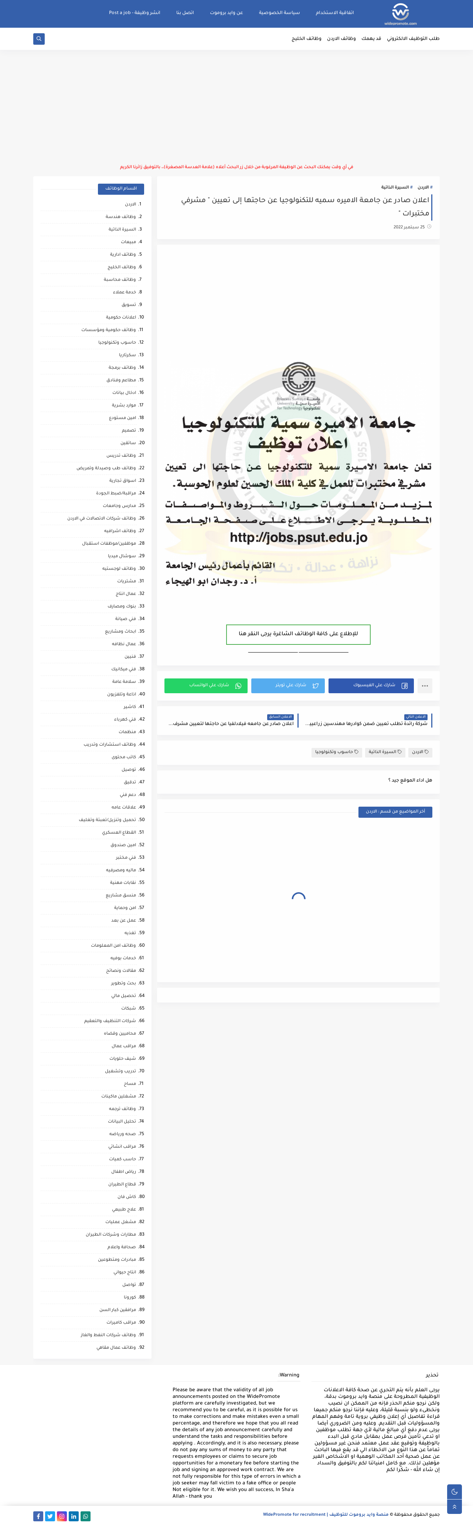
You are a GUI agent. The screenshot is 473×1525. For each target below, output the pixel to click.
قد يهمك (371, 39)
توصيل (129, 770)
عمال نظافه (124, 644)
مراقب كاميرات (121, 1323)
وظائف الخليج (306, 39)
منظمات (127, 732)
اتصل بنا (185, 13)
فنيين (130, 657)
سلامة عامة (124, 682)
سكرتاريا (127, 355)
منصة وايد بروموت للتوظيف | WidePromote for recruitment (326, 1515)
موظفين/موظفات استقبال (109, 544)
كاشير (130, 707)
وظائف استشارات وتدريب (110, 745)
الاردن (423, 187)
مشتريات (126, 581)
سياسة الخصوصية (279, 13)
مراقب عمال (124, 1046)
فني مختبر (126, 858)
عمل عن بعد (123, 921)
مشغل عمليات (120, 1222)
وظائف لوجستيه (119, 569)
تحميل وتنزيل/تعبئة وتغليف (107, 820)
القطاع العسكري (119, 833)
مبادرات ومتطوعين (117, 1260)
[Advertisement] (236, 107)
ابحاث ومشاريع (120, 632)
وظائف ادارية (123, 255)
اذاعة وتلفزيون (121, 694)
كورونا (130, 1298)
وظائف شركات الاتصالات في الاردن (101, 519)
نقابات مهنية (123, 883)
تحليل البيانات (122, 1122)
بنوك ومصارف (122, 607)
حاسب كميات (122, 1159)
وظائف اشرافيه (120, 531)
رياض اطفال (123, 1172)
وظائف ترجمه (122, 1109)
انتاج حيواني (124, 1272)
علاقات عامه (124, 808)
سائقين (128, 443)
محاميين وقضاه (120, 1034)
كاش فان (127, 1197)
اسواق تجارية (122, 481)
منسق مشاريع (121, 895)
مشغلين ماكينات (118, 1097)
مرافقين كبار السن (117, 1310)
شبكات (128, 1009)
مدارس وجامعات (119, 506)
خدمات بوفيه (123, 958)
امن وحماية (125, 908)
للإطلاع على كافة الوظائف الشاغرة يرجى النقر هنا (298, 634)
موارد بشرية (124, 406)
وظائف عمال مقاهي (116, 1348)
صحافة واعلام (122, 1247)
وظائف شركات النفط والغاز (108, 1335)
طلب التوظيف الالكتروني (413, 39)
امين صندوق (123, 845)
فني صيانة (125, 619)
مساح (130, 1084)
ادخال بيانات (124, 393)
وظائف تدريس (121, 456)
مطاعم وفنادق (121, 380)
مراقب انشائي (122, 1147)
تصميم (129, 431)
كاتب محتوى (124, 757)
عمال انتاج (126, 594)
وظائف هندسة (121, 217)
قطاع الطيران (122, 1184)
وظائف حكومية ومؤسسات (108, 330)
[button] (371, 685)
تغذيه (130, 933)
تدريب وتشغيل (120, 1071)
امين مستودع (122, 418)
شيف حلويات (122, 1059)
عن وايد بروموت (226, 13)
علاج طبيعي (124, 1210)
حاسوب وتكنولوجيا (336, 752)
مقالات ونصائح (121, 971)
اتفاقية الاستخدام (335, 13)
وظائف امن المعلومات (113, 946)
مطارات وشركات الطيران (111, 1235)
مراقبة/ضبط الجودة (116, 493)
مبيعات (128, 242)
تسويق (129, 305)
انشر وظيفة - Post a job (134, 13)
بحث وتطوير (123, 983)
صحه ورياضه (122, 1134)
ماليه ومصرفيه (121, 870)
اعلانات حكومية (121, 318)
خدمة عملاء (124, 292)
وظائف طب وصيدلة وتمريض (106, 468)
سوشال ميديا (122, 556)
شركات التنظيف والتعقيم (110, 1021)
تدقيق (130, 782)
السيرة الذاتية (395, 187)
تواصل (129, 1285)
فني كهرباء (125, 720)
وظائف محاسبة (120, 280)
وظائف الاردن (341, 39)
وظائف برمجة (122, 368)
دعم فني (128, 795)
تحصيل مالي (123, 996)
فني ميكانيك (123, 669)
